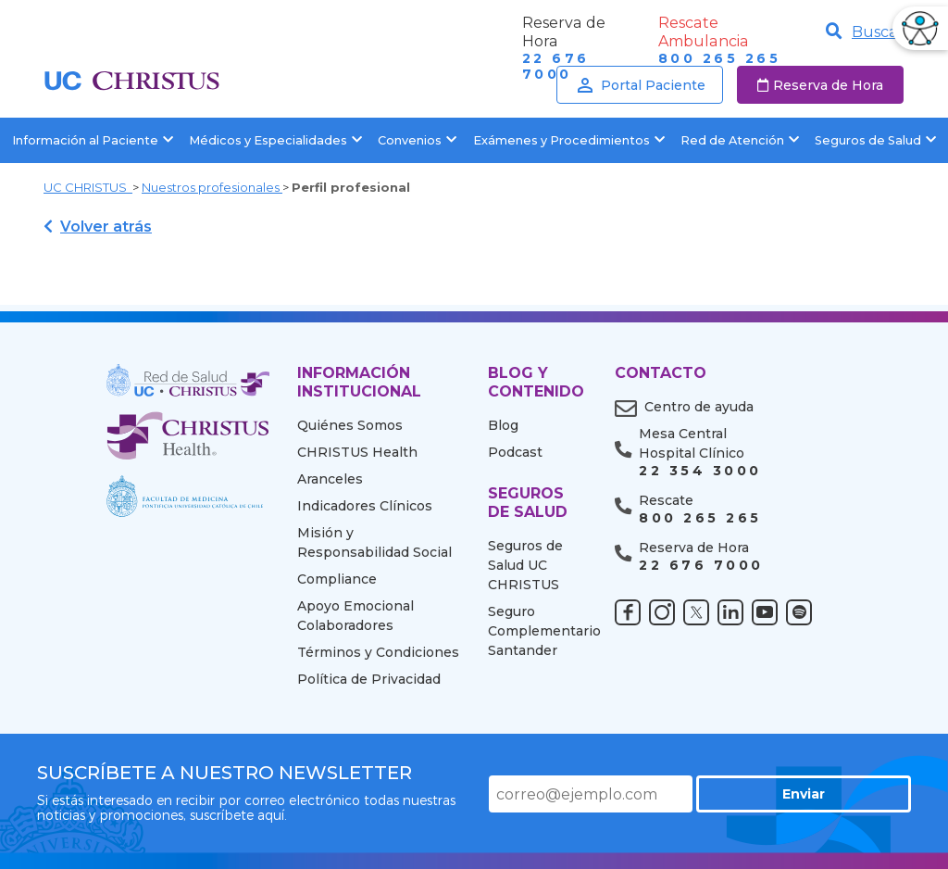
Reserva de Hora (820, 85)
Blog (503, 425)
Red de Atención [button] (739, 140)
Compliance (337, 579)
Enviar (846, 794)
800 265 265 (719, 59)
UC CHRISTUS (88, 187)
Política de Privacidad (369, 679)
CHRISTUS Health (357, 452)
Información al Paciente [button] (92, 140)
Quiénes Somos (350, 425)
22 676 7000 (701, 565)
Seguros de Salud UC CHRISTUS (525, 565)
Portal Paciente (639, 85)
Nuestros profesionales (212, 187)
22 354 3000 (700, 471)
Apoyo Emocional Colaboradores (355, 616)
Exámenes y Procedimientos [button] (569, 140)
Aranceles (330, 479)
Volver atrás (98, 226)
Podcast (515, 452)
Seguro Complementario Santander (537, 631)
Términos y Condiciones (378, 652)
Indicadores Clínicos (364, 505)
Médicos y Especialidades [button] (275, 140)
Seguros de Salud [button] (875, 140)
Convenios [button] (417, 140)
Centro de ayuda (699, 406)
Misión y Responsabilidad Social (374, 542)
